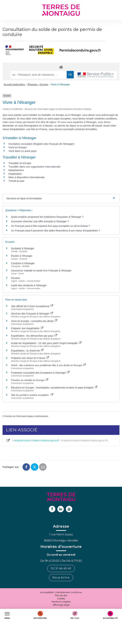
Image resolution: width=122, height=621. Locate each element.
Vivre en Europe (17, 147)
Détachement (16, 170)
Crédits (61, 598)
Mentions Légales (61, 601)
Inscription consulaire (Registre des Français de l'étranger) (41, 143)
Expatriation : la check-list (27, 350)
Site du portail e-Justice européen (32, 395)
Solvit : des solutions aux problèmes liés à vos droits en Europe (48, 365)
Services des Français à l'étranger (32, 313)
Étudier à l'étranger (21, 255)
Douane (15, 277)
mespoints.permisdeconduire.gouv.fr (57, 440)
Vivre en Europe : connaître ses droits (34, 321)
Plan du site (61, 595)
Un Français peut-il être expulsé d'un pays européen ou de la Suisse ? (50, 225)
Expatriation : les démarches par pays (34, 335)
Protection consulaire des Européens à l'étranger (40, 372)
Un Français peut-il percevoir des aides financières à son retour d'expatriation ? (55, 230)
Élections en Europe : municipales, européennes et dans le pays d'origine (54, 387)
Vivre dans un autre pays (22, 150)
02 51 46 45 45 (61, 568)
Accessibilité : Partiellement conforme (61, 592)
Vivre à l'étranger (60, 84)
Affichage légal (61, 604)
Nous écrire (61, 577)
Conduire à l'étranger (23, 263)
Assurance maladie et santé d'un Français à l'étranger (41, 270)
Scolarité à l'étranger (22, 248)
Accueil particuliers (15, 84)
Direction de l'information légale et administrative (26, 416)
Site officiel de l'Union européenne (32, 306)
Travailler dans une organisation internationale (34, 166)
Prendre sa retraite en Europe (29, 380)
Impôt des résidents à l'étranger (29, 285)
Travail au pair (16, 180)
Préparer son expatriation (27, 328)
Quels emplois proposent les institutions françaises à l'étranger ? (47, 216)
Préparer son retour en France (30, 358)
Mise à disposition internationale (26, 177)
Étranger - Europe (38, 84)
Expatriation (15, 173)
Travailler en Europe (19, 163)
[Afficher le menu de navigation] (7, 615)
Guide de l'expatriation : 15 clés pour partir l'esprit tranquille (46, 343)
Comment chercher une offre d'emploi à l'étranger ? (40, 221)
